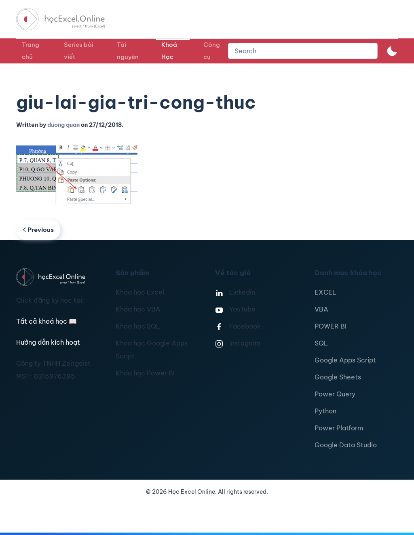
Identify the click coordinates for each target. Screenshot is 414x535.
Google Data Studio (346, 445)
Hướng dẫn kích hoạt (48, 342)
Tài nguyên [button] (128, 51)
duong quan (63, 124)
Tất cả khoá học (46, 321)
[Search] (303, 51)
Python (325, 411)
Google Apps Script (345, 360)
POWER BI (330, 326)
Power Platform (339, 428)
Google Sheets (338, 377)
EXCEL (325, 292)
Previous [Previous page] (38, 230)
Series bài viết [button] (78, 51)
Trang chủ (30, 51)
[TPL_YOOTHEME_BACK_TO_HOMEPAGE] (68, 19)
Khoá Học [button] (169, 51)
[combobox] (303, 51)
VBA (321, 309)
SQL (321, 343)
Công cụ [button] (211, 51)
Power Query (335, 394)
